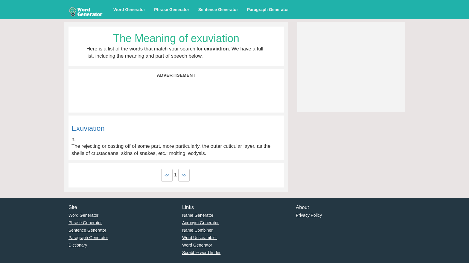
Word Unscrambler (199, 237)
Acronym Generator (200, 222)
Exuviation (88, 128)
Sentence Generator (218, 9)
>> (184, 175)
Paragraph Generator (268, 9)
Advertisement (176, 75)
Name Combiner (197, 230)
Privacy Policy (309, 215)
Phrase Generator (171, 9)
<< (167, 175)
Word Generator (129, 9)
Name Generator (197, 215)
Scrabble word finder (201, 252)
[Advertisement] (176, 95)
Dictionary (77, 245)
